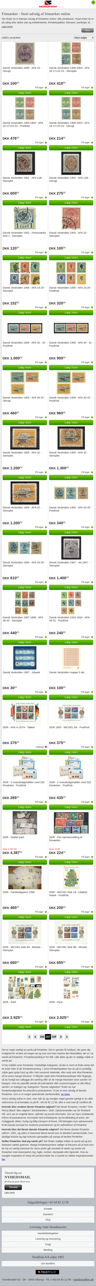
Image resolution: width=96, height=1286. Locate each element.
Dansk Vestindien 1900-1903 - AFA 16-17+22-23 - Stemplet (69, 69)
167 (48, 1036)
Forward (61, 1037)
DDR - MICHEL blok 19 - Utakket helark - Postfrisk (68, 894)
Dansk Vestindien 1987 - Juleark (21, 672)
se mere (65, 1094)
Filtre (87, 30)
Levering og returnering (48, 1238)
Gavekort (48, 1214)
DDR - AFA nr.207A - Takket (19, 727)
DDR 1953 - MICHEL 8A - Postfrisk (69, 727)
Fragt (48, 1244)
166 (42, 1036)
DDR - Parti (9, 1002)
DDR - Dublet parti (13, 837)
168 (54, 1036)
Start (29, 1037)
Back (35, 1037)
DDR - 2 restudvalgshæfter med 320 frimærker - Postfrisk (24, 784)
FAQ (48, 1219)
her (3, 1159)
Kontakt (48, 1208)
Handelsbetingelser (48, 1233)
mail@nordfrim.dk (83, 1279)
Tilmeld (13, 1187)
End (67, 1037)
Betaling (48, 1250)
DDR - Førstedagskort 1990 (19, 892)
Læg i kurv (24, 92)
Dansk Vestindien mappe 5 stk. (67, 672)
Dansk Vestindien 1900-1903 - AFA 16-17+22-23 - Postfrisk (23, 124)
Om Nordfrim (48, 1263)
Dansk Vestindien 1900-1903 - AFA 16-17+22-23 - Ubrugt (69, 124)
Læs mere (7, 26)
